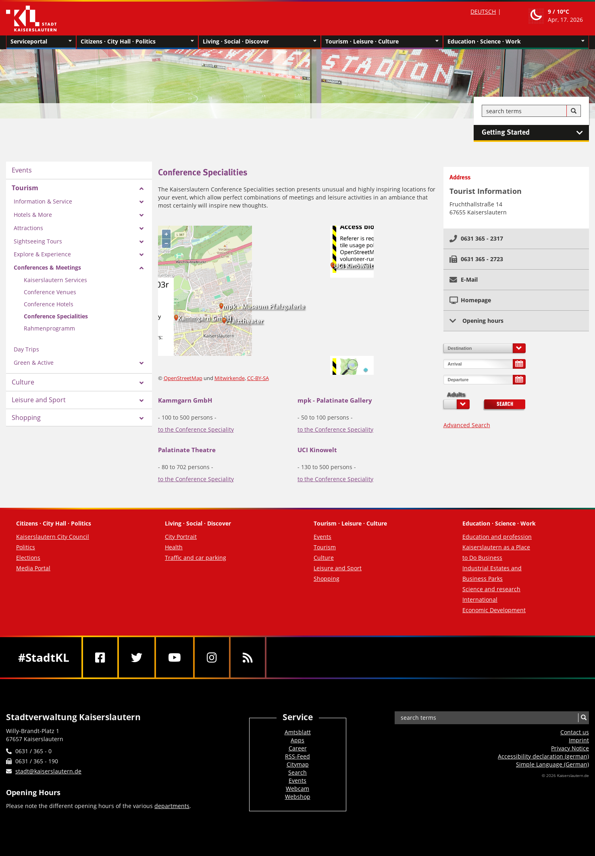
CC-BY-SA (258, 378)
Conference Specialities (56, 316)
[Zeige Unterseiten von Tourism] (141, 188)
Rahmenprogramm (49, 328)
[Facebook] (100, 657)
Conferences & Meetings (47, 267)
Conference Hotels (48, 304)
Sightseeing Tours (38, 241)
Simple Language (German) (552, 764)
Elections (28, 557)
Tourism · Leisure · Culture (382, 41)
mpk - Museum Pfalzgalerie (264, 306)
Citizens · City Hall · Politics (137, 41)
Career (298, 748)
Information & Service (43, 201)
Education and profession (497, 536)
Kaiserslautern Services (55, 280)
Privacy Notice (570, 748)
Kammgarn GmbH (204, 318)
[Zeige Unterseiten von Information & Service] (141, 202)
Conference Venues (50, 292)
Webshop (297, 796)
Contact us (574, 732)
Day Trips (26, 349)
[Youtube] (174, 657)
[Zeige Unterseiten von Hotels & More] (141, 215)
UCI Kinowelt (353, 266)
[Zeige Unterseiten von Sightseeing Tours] (141, 242)
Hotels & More (33, 214)
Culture (23, 382)
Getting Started (535, 132)
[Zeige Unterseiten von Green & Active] (141, 363)
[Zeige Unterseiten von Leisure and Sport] (141, 400)
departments (171, 806)
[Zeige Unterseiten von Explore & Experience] (141, 254)
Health (174, 547)
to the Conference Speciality (196, 429)
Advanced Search (466, 425)
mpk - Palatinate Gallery (335, 400)
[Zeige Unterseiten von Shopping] (141, 418)
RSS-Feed (297, 756)
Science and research (491, 589)
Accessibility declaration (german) (543, 756)
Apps (297, 740)
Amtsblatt (298, 732)
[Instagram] (212, 657)
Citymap (298, 764)
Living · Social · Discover (259, 41)
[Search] (573, 111)
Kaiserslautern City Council (52, 536)
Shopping (26, 417)
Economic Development (494, 610)
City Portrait (181, 536)
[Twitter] (136, 657)
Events (22, 170)
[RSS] (248, 657)
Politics (25, 547)
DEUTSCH (483, 11)
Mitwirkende (229, 378)
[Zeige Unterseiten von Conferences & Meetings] (141, 268)
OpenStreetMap (183, 378)
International (479, 599)
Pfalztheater (244, 321)
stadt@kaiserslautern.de (48, 771)
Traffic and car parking (195, 557)
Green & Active (34, 362)
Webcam (297, 788)
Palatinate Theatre (187, 450)
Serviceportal (41, 41)
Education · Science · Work (516, 41)
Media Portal (33, 568)
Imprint (579, 740)
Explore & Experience (42, 254)
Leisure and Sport (39, 399)
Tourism (25, 187)
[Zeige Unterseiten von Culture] (141, 383)
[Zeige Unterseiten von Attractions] (141, 228)
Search (505, 404)
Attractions (28, 228)
